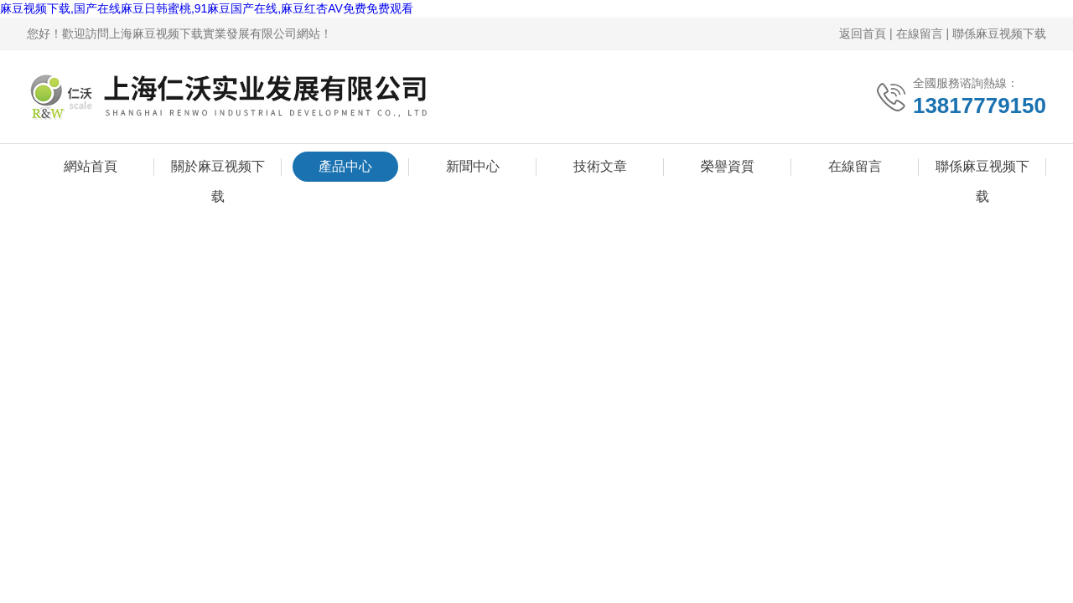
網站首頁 (90, 167)
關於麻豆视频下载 (218, 171)
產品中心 (345, 167)
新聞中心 (473, 167)
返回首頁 (862, 33)
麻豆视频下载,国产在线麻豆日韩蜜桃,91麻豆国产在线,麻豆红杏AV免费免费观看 (206, 8)
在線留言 (919, 33)
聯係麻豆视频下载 (999, 33)
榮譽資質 (727, 167)
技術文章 (600, 167)
